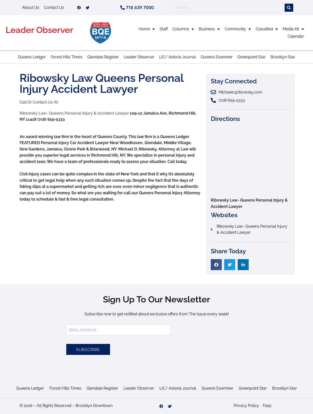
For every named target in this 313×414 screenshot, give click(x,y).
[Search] (289, 8)
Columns (183, 29)
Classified (267, 29)
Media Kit (293, 29)
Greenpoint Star (251, 57)
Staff (164, 29)
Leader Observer (39, 30)
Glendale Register (103, 57)
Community (238, 29)
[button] (216, 264)
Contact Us (54, 7)
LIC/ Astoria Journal (177, 57)
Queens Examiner (217, 57)
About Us (30, 7)
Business (209, 29)
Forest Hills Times (66, 57)
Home (147, 29)
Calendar (296, 36)
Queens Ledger (32, 57)
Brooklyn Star (282, 57)
